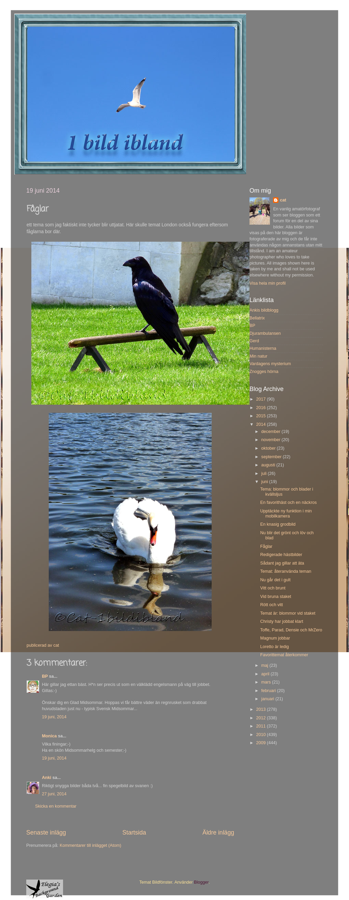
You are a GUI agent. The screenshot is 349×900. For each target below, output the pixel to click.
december (271, 431)
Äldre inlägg (218, 832)
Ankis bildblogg (263, 310)
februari (269, 690)
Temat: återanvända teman (285, 571)
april (266, 674)
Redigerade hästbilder (281, 554)
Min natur (258, 356)
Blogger (201, 882)
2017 (261, 399)
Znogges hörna (263, 371)
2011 (261, 726)
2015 (261, 416)
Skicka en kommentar (55, 806)
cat (283, 200)
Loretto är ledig (274, 646)
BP (45, 676)
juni (265, 481)
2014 (261, 424)
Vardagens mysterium (270, 363)
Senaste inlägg (46, 832)
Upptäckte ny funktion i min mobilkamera (286, 514)
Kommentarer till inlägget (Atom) (90, 845)
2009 (261, 742)
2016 (261, 407)
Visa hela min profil (267, 283)
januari (268, 698)
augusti (268, 465)
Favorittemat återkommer (284, 654)
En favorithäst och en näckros (288, 502)
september (272, 456)
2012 (261, 718)
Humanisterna (262, 348)
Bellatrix (257, 318)
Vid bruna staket (275, 596)
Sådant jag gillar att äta (282, 563)
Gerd (254, 341)
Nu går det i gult (275, 580)
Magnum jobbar (275, 638)
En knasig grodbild (277, 524)
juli (264, 473)
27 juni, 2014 (54, 794)
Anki (46, 777)
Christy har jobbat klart (281, 621)
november (271, 439)
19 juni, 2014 (54, 717)
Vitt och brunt (272, 588)
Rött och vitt (271, 604)
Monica (49, 736)
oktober (269, 448)
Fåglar (266, 546)
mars (266, 682)
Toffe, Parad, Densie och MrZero (291, 630)
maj (265, 665)
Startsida (134, 832)
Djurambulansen (265, 333)
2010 (261, 734)
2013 (261, 709)
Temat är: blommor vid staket (287, 613)
